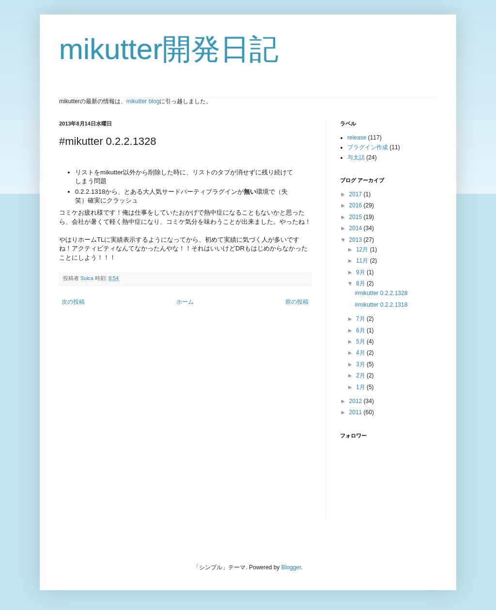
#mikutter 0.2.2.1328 (381, 293)
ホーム (185, 301)
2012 (356, 401)
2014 (356, 228)
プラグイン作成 (367, 147)
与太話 (356, 157)
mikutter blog (143, 101)
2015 (356, 217)
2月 (361, 375)
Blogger (291, 567)
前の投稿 (297, 301)
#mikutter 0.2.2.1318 (381, 304)
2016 (356, 205)
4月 (361, 352)
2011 (356, 412)
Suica (87, 278)
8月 (361, 283)
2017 (356, 194)
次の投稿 (73, 301)
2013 (356, 239)
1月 (361, 387)
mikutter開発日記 (169, 49)
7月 (361, 318)
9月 (361, 272)
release (356, 137)
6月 (361, 330)
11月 (363, 260)
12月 (363, 249)
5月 (361, 341)
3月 (361, 364)
